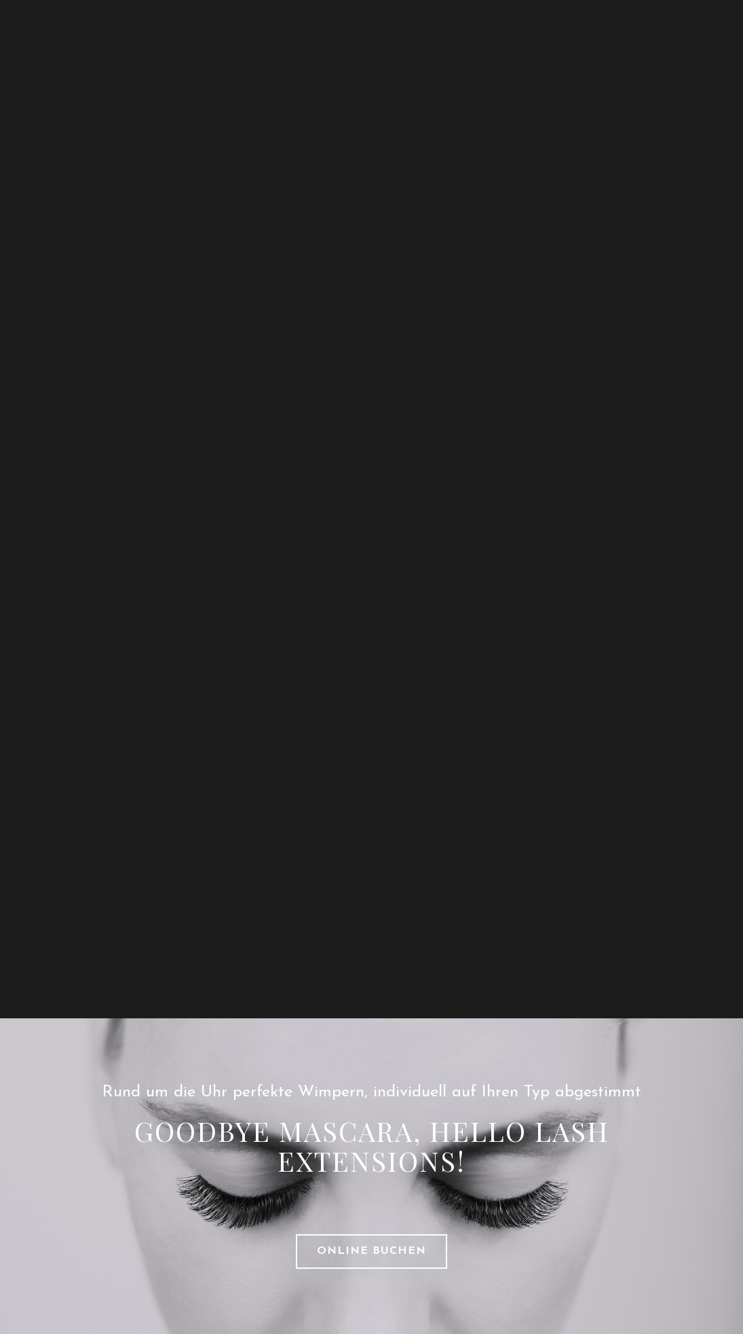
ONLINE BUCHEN (371, 1251)
